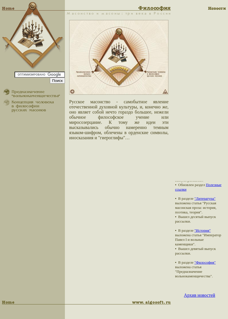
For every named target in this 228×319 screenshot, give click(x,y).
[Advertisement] (202, 95)
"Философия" (205, 262)
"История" (202, 230)
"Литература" (204, 198)
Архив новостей (199, 295)
